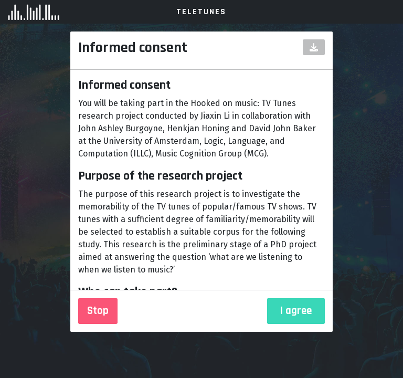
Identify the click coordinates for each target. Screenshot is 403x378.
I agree (296, 311)
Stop (98, 311)
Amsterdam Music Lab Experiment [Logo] (68, 12)
